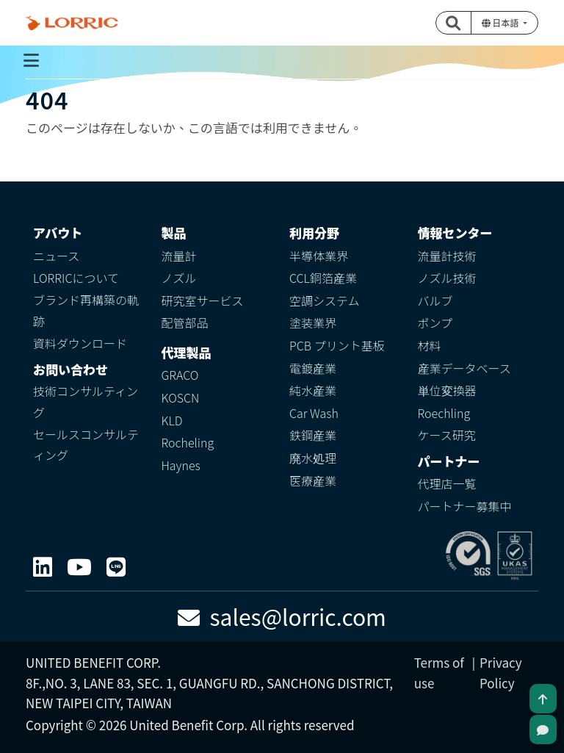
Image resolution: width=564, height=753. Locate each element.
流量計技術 (447, 255)
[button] (453, 23)
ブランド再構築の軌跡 (86, 310)
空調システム (324, 300)
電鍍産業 (312, 368)
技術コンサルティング (85, 401)
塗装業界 (312, 322)
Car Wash (314, 413)
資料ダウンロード (80, 343)
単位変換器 (447, 390)
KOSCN (181, 397)
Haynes (181, 465)
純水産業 (312, 390)
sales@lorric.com (282, 616)
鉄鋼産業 (312, 435)
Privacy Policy (501, 672)
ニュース (56, 255)
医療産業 (312, 480)
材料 (429, 345)
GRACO (180, 374)
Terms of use (439, 672)
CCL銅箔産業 (323, 278)
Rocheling (188, 442)
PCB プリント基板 (337, 345)
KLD (172, 420)
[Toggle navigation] (31, 60)
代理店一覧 (447, 483)
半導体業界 (318, 255)
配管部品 (185, 322)
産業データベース (464, 368)
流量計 (179, 255)
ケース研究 (447, 435)
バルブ (435, 300)
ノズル (179, 278)
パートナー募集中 (465, 506)
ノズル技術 (447, 278)
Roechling (444, 413)
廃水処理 (312, 457)
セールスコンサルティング (86, 444)
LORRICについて (76, 278)
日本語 (501, 22)
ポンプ (435, 322)
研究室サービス (203, 300)
